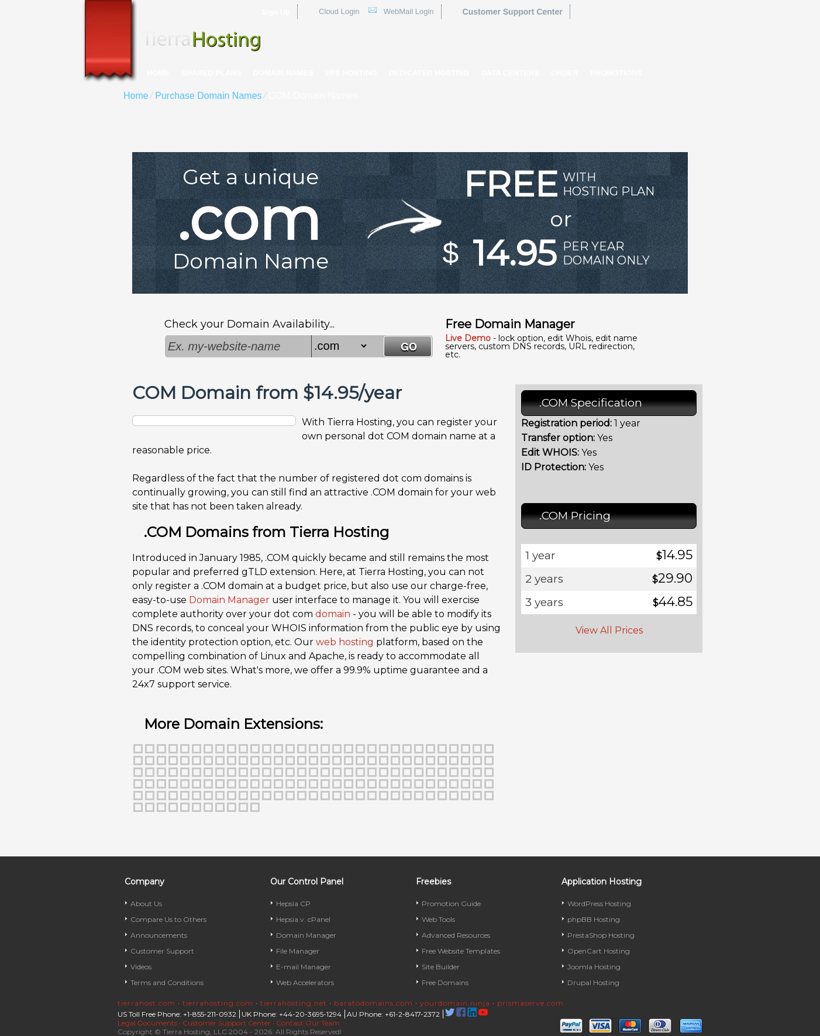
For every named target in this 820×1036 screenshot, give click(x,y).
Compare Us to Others (168, 919)
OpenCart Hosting (598, 950)
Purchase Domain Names (208, 96)
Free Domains (445, 982)
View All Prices (609, 630)
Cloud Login (339, 11)
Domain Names (283, 72)
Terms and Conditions (167, 982)
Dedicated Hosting (429, 72)
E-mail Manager (303, 966)
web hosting (345, 642)
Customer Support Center (513, 11)
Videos (140, 966)
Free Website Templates (461, 950)
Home (158, 72)
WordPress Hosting (599, 903)
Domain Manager (229, 599)
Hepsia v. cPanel (303, 919)
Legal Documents (147, 1022)
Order (564, 72)
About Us (146, 903)
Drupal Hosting (593, 982)
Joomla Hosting (594, 966)
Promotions (616, 72)
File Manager (297, 950)
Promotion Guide (451, 903)
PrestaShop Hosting (601, 935)
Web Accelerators (305, 982)
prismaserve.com (530, 1003)
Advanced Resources (456, 935)
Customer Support (162, 950)
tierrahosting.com (217, 1003)
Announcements (158, 935)
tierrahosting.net (293, 1003)
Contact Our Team (308, 1022)
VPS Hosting (351, 72)
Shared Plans (211, 72)
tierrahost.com (146, 1003)
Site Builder (441, 966)
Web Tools (438, 919)
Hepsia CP (293, 903)
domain (332, 613)
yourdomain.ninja (455, 1003)
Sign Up (275, 12)
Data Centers (510, 72)
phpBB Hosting (593, 919)
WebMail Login (409, 11)
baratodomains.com (373, 1003)
